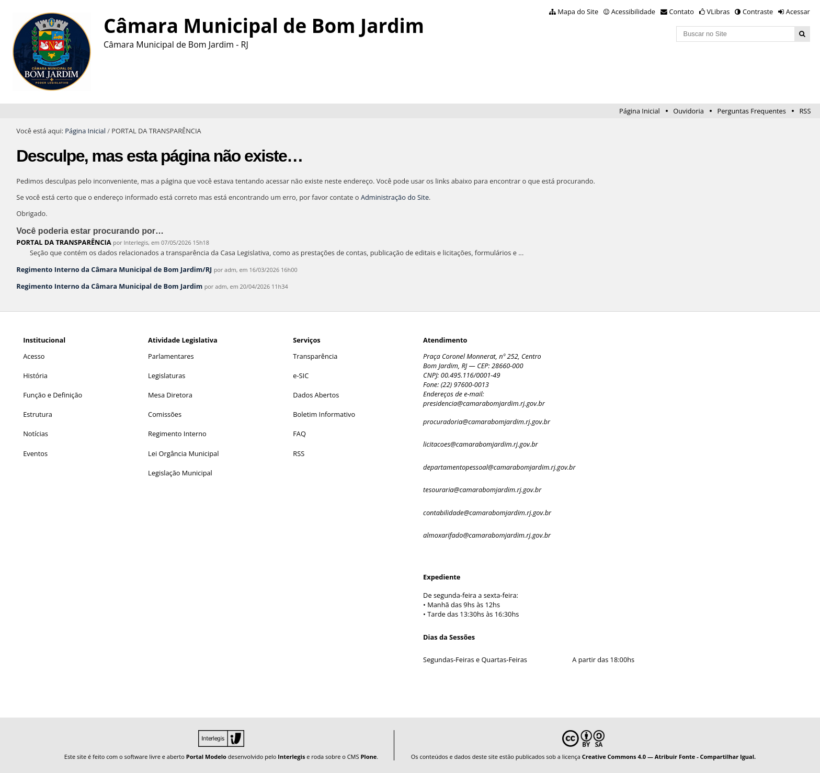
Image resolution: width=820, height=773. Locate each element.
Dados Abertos (316, 395)
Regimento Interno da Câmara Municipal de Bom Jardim (109, 286)
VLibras (718, 11)
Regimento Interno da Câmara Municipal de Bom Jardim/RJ (114, 269)
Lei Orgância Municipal (183, 453)
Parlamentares (170, 356)
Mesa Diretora (170, 395)
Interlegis (291, 756)
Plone (368, 756)
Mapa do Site (577, 11)
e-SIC (301, 375)
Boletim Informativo (324, 414)
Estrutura (37, 414)
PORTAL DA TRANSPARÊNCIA (63, 242)
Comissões (164, 414)
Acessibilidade (633, 11)
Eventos (35, 453)
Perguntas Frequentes (751, 111)
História (35, 375)
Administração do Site (395, 197)
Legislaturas (166, 375)
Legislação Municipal (180, 473)
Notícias (35, 433)
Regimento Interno (177, 433)
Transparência (315, 356)
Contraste (758, 11)
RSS (805, 111)
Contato (681, 11)
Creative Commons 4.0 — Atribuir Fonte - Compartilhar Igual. (669, 756)
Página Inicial (639, 111)
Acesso (33, 356)
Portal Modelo (206, 756)
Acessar (798, 11)
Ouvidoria (688, 111)
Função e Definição (52, 395)
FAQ (299, 433)
